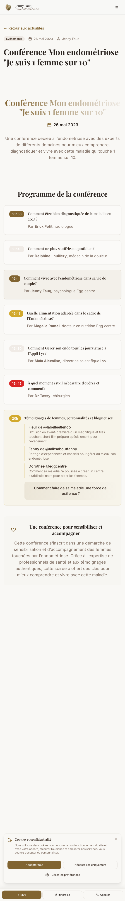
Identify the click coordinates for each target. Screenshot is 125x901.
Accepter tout (34, 864)
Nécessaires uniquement (90, 864)
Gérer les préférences (62, 875)
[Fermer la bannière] (116, 839)
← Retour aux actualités (24, 28)
